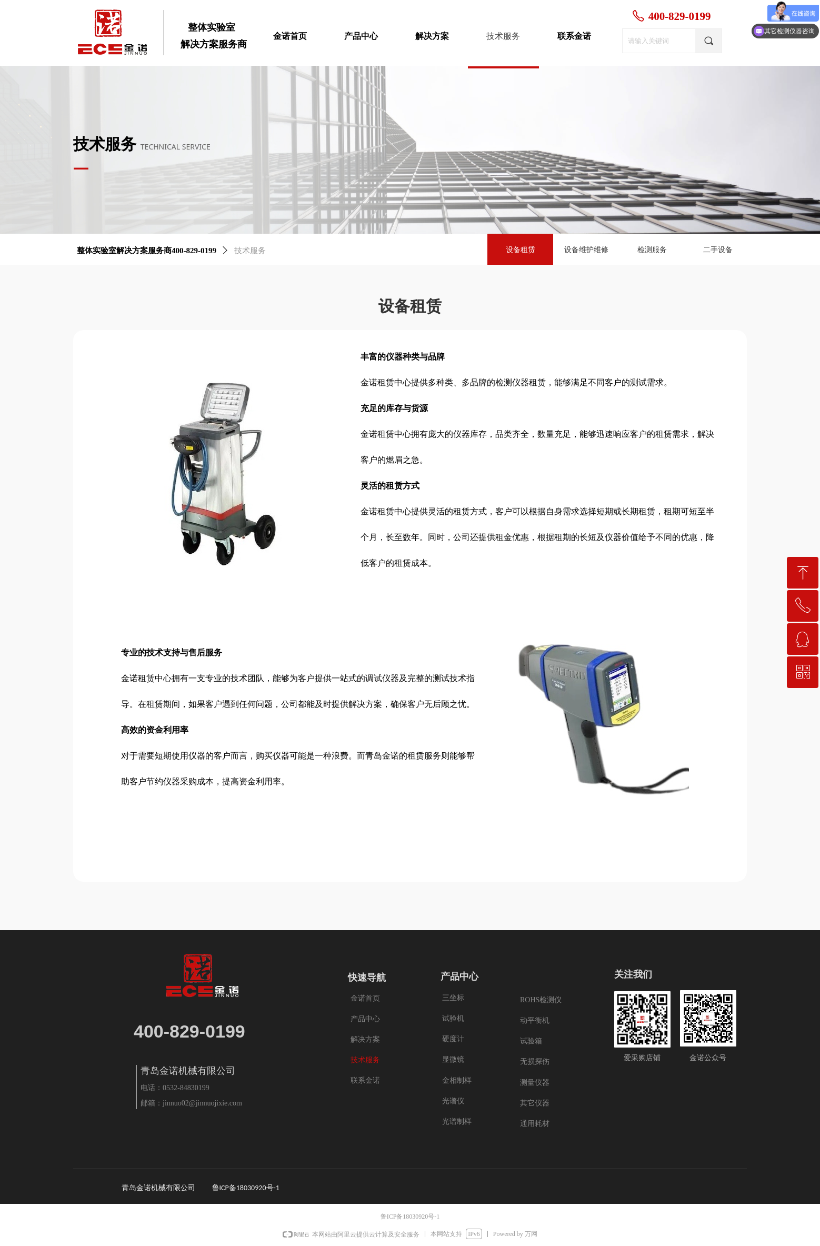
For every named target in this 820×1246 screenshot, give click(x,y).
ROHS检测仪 (541, 1000)
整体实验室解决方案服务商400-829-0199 (146, 250)
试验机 (453, 1018)
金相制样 (457, 1080)
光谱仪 (453, 1101)
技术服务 (250, 250)
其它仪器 (534, 1103)
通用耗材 (534, 1124)
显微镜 (453, 1059)
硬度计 (453, 1039)
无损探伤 (534, 1061)
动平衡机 (534, 1020)
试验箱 (531, 1041)
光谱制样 (457, 1121)
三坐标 (453, 998)
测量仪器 (534, 1082)
